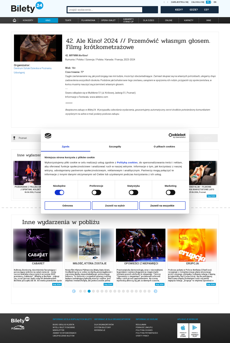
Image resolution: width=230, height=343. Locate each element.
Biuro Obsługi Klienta (63, 325)
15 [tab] (140, 291)
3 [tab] (89, 291)
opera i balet (108, 20)
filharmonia (88, 20)
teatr (68, 20)
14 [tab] (136, 291)
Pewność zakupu (144, 327)
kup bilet (211, 196)
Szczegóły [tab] (115, 146)
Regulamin (141, 325)
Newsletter (58, 330)
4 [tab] (93, 291)
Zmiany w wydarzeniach (64, 333)
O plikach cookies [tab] (164, 146)
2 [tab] (85, 291)
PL (208, 2)
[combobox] (105, 9)
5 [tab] (98, 291)
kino (48, 20)
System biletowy (102, 327)
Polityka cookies (144, 330)
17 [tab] (149, 291)
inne (208, 20)
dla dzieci (148, 20)
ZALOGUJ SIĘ (197, 2)
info (208, 138)
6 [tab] (102, 291)
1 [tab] (80, 291)
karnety (188, 20)
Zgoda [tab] (65, 146)
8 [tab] (110, 291)
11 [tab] (123, 291)
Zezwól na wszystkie (162, 205)
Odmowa (67, 205)
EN (215, 2)
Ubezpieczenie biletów (63, 336)
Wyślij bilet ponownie (64, 327)
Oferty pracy (142, 336)
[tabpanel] (38, 258)
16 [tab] (145, 291)
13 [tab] (132, 291)
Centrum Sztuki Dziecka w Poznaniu (33, 68)
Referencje (99, 330)
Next (155, 291)
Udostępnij (19, 72)
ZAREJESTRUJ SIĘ (179, 2)
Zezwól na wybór (115, 205)
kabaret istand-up (128, 20)
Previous (74, 291)
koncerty (28, 20)
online (168, 20)
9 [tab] (115, 291)
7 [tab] (106, 291)
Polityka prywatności (147, 333)
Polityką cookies (127, 162)
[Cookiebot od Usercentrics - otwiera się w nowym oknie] (171, 135)
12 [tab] (127, 291)
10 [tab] (119, 291)
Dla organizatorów (104, 325)
